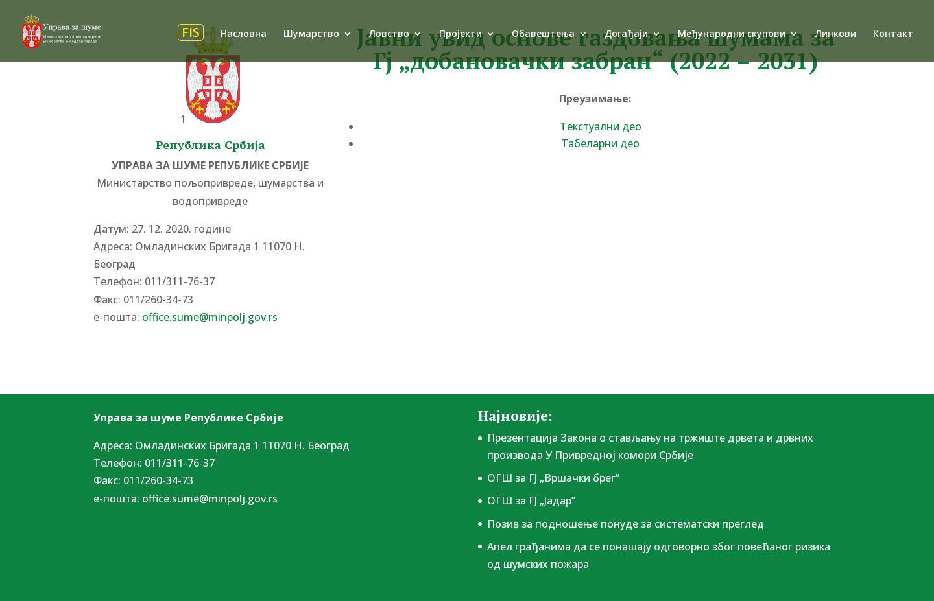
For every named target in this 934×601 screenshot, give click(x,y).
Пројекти (460, 34)
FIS (191, 32)
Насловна (244, 34)
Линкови (835, 34)
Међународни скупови (731, 34)
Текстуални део (600, 126)
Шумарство (311, 34)
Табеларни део (600, 143)
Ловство (389, 34)
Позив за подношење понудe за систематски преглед (625, 524)
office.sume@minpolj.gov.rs (210, 317)
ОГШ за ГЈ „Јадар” (531, 500)
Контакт (893, 34)
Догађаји (626, 34)
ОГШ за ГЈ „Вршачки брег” (553, 478)
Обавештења (543, 34)
